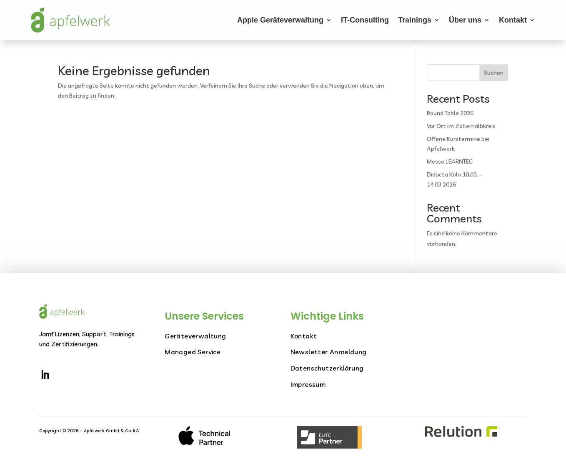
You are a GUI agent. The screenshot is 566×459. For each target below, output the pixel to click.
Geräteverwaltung (195, 336)
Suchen (493, 72)
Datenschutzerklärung (327, 368)
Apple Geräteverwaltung (280, 20)
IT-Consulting (365, 20)
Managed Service (192, 352)
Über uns (465, 20)
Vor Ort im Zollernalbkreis (461, 126)
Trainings (414, 20)
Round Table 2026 (450, 113)
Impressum (308, 384)
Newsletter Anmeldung (329, 352)
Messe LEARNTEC (450, 161)
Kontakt (513, 20)
